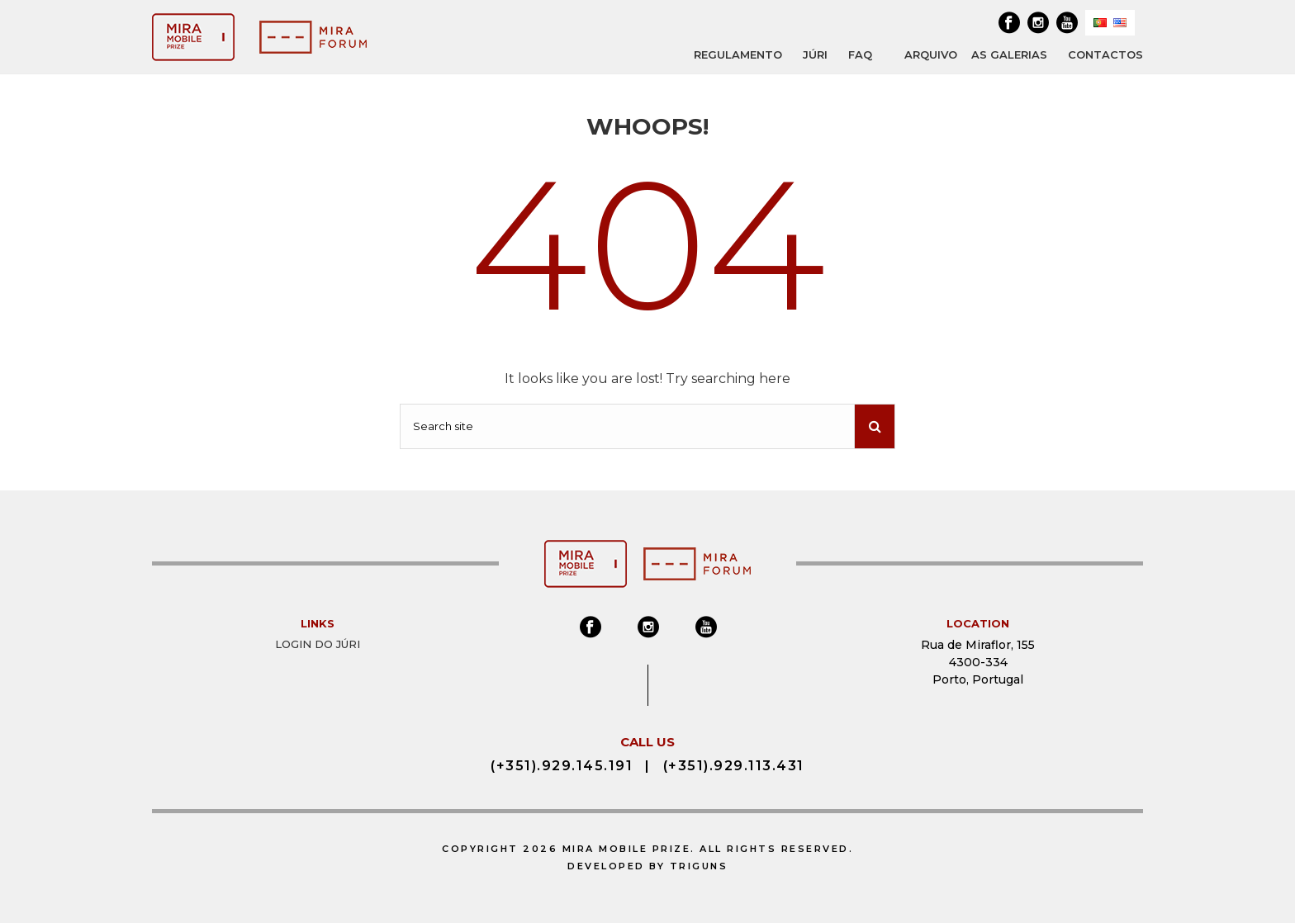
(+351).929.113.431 (733, 766)
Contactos (1105, 54)
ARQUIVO (930, 55)
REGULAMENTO (738, 54)
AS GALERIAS (1009, 54)
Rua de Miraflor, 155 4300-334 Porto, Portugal (978, 662)
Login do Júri (317, 644)
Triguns (699, 866)
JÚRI (815, 54)
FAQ (860, 54)
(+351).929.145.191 (562, 766)
